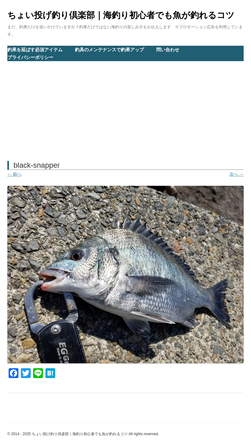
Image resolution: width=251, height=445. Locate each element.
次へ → (237, 174)
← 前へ (14, 174)
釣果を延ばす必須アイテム (35, 49)
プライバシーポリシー (30, 57)
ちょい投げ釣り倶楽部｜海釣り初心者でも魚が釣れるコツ (120, 15)
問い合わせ (167, 49)
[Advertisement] (125, 107)
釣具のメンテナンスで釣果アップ (109, 49)
